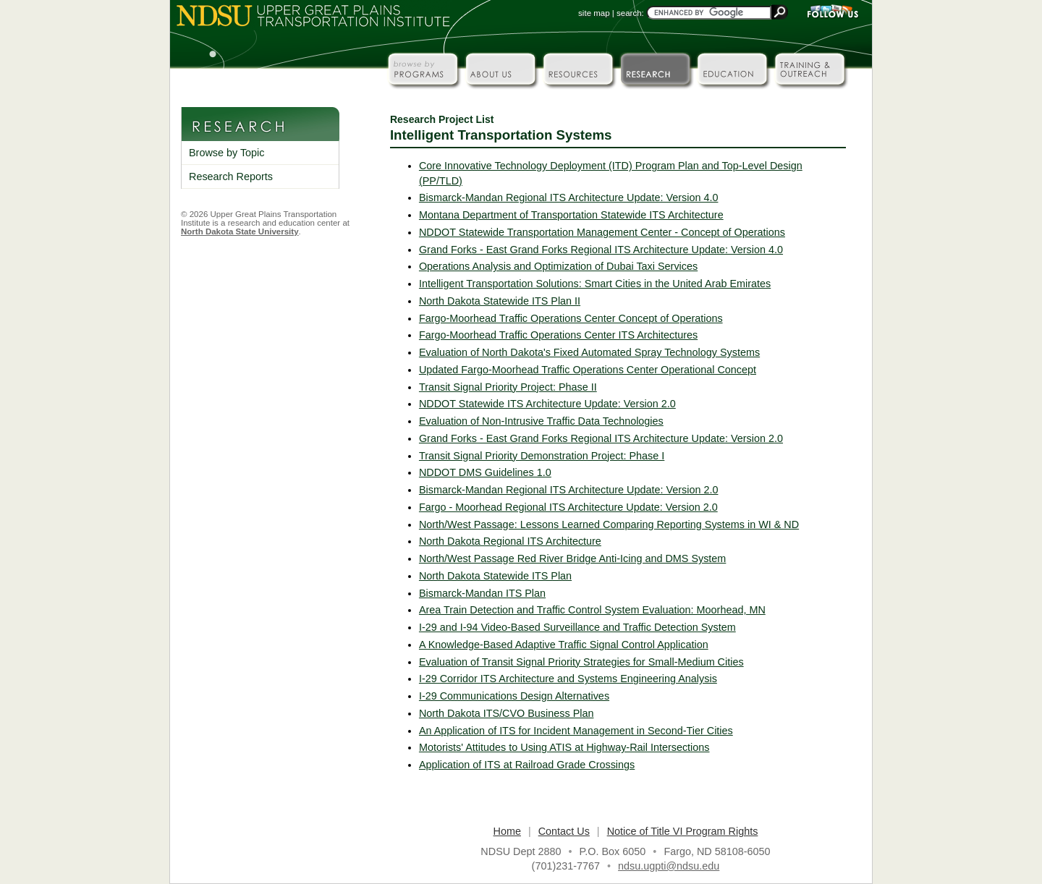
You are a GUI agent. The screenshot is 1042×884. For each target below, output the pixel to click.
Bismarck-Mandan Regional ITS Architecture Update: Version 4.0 (569, 197)
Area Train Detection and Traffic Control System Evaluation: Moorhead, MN (592, 610)
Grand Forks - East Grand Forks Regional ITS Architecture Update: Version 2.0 (601, 438)
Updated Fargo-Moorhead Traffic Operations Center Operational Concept (587, 369)
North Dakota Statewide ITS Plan (495, 576)
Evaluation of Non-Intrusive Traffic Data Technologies (541, 421)
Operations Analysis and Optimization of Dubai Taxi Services (558, 266)
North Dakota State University (240, 231)
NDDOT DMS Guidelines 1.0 (485, 472)
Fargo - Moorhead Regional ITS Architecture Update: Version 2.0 (568, 507)
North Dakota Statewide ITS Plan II (499, 301)
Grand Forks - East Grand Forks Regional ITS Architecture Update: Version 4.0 (601, 249)
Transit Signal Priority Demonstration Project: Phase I (541, 456)
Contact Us (564, 831)
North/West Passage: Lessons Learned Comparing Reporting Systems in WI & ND (609, 524)
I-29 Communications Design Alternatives (514, 696)
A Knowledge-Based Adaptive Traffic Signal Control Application (563, 644)
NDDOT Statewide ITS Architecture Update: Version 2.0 (547, 403)
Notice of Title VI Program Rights (682, 831)
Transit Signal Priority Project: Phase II (508, 387)
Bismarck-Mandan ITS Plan (482, 593)
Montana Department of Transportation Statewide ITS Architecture (571, 215)
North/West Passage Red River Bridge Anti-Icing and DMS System (572, 558)
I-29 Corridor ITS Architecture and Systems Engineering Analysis (568, 678)
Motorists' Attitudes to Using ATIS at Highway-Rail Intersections (564, 747)
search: (630, 13)
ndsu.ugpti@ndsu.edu (668, 866)
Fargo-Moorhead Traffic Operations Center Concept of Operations (571, 318)
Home (507, 831)
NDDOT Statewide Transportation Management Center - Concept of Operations (602, 232)
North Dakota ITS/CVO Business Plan (506, 713)
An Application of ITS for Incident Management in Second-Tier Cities (576, 730)
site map (594, 13)
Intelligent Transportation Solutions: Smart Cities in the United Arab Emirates (595, 283)
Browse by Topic (227, 152)
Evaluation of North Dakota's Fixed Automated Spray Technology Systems (589, 352)
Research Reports (231, 176)
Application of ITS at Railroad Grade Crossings (527, 764)
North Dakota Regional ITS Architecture (510, 541)
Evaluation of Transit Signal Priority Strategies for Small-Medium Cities (581, 662)
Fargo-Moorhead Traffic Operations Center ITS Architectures (558, 335)
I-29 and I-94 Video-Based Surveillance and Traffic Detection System (577, 627)
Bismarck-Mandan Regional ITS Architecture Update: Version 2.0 (569, 490)
